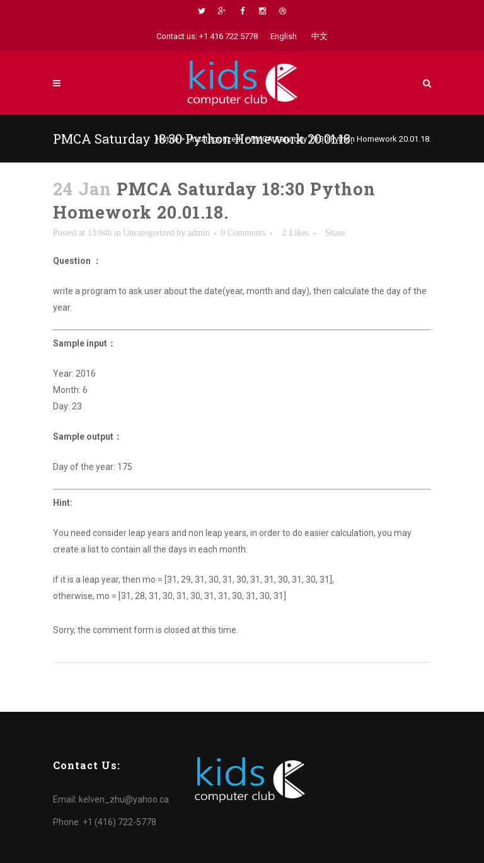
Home (167, 139)
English (283, 36)
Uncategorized (214, 139)
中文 (319, 36)
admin (199, 232)
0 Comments (243, 232)
